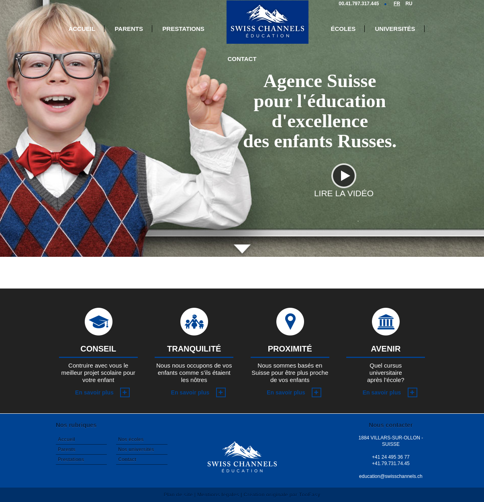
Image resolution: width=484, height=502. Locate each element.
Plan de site (178, 495)
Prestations (183, 28)
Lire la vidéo (344, 189)
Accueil (81, 28)
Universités (395, 28)
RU (408, 3)
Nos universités (136, 449)
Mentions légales (218, 495)
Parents (128, 28)
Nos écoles (130, 439)
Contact (241, 58)
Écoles (343, 28)
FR (397, 3)
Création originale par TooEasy (281, 495)
